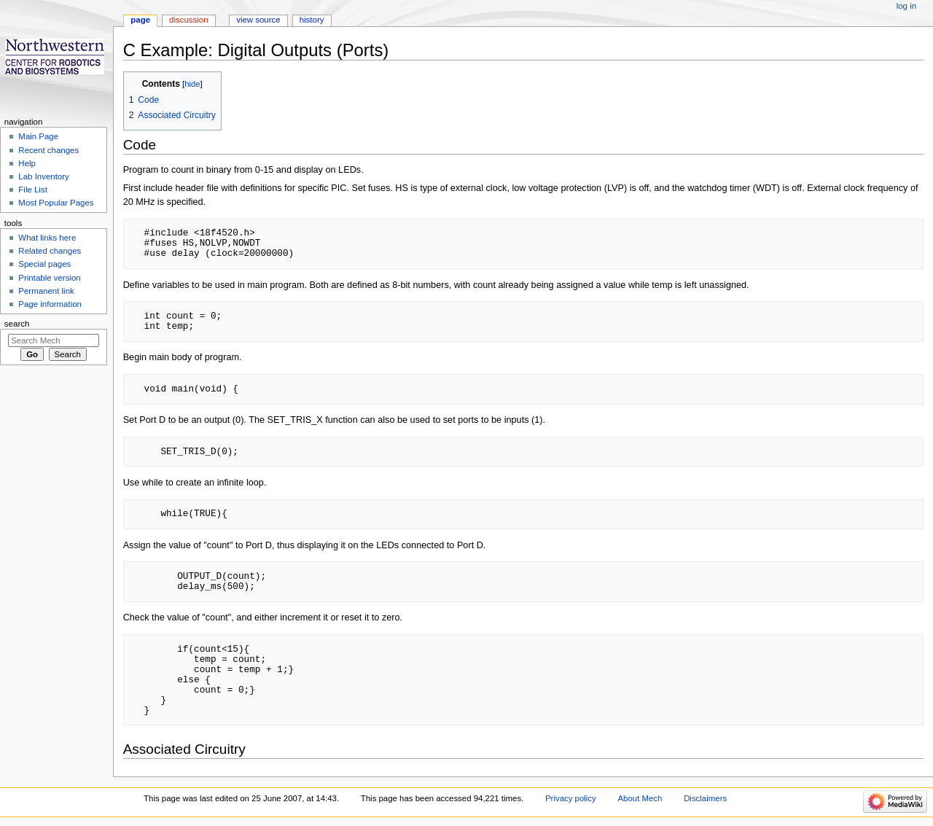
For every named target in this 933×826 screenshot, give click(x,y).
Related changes (49, 250)
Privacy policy (570, 798)
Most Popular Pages (55, 202)
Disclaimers (705, 798)
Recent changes (48, 150)
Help (27, 163)
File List (32, 189)
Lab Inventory (43, 176)
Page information (50, 304)
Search (17, 323)
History (312, 19)
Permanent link (46, 291)
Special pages (44, 264)
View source (258, 19)
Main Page (38, 136)
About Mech (639, 798)
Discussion (188, 19)
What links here (47, 237)
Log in (906, 5)
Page (140, 19)
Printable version (49, 277)
